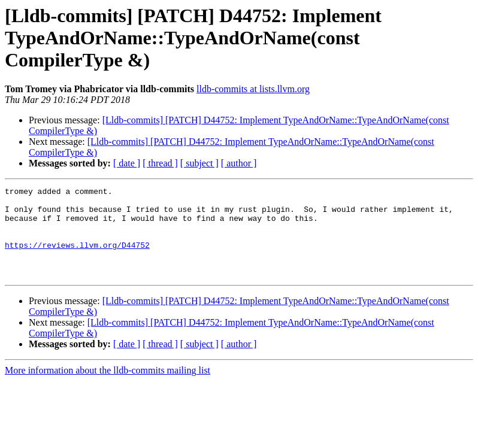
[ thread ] (160, 163)
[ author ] (239, 163)
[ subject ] (199, 163)
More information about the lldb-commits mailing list (107, 388)
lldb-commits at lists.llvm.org (253, 89)
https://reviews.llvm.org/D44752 (77, 257)
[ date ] (126, 163)
